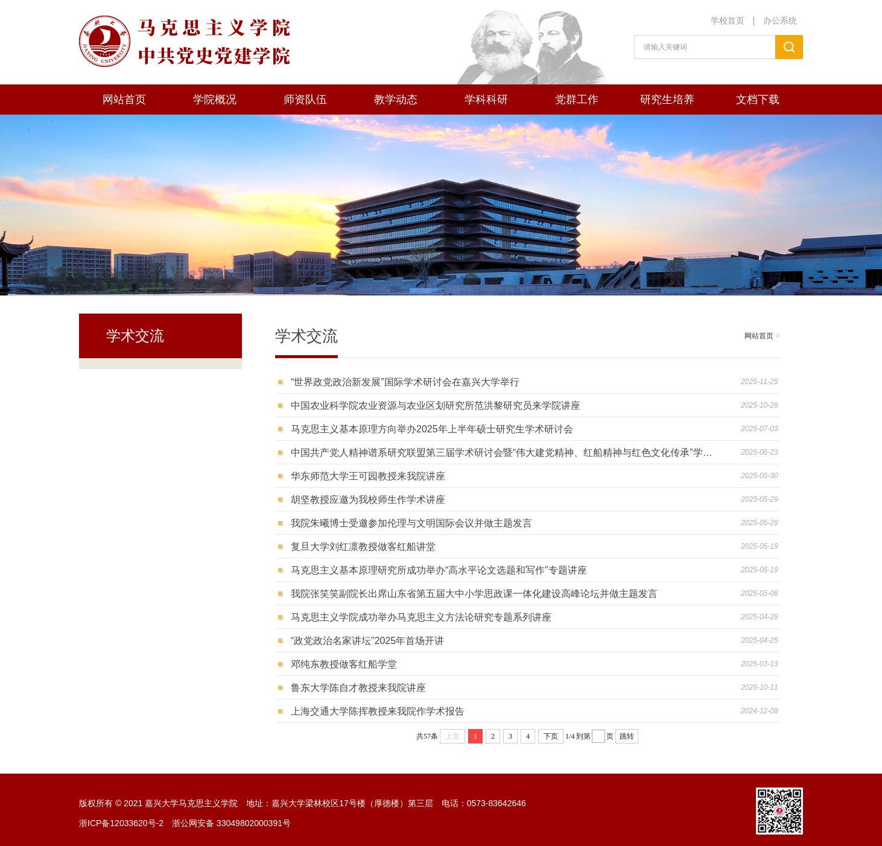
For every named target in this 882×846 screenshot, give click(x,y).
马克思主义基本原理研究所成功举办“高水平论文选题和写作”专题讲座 (439, 570)
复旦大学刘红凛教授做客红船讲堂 (363, 546)
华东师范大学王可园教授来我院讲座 (368, 476)
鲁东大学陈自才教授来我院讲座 (358, 688)
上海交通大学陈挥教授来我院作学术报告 (378, 711)
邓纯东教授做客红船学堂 (344, 664)
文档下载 (757, 99)
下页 (551, 736)
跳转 (627, 736)
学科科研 (486, 99)
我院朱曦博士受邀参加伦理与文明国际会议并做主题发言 (411, 523)
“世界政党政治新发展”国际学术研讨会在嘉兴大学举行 (405, 382)
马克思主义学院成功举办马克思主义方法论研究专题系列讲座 (421, 617)
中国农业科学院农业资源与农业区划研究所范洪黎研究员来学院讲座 (435, 405)
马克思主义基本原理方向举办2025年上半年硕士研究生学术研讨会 (432, 429)
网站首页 (124, 99)
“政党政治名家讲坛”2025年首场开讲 (367, 641)
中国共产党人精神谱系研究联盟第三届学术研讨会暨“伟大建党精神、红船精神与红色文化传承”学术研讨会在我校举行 (506, 452)
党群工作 (576, 99)
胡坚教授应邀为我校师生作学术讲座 (368, 499)
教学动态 (395, 99)
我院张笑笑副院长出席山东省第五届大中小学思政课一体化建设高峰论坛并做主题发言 (474, 594)
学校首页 (727, 20)
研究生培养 (667, 99)
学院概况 (214, 99)
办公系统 (780, 20)
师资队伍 (305, 99)
